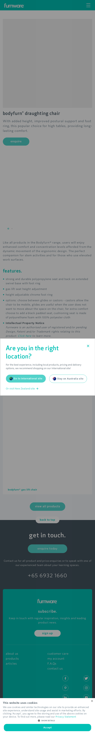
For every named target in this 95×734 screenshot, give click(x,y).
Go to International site (25, 378)
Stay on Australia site (68, 378)
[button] (47, 721)
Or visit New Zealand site (22, 388)
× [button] (92, 701)
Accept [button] (47, 727)
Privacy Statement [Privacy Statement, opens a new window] (66, 716)
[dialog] (47, 716)
